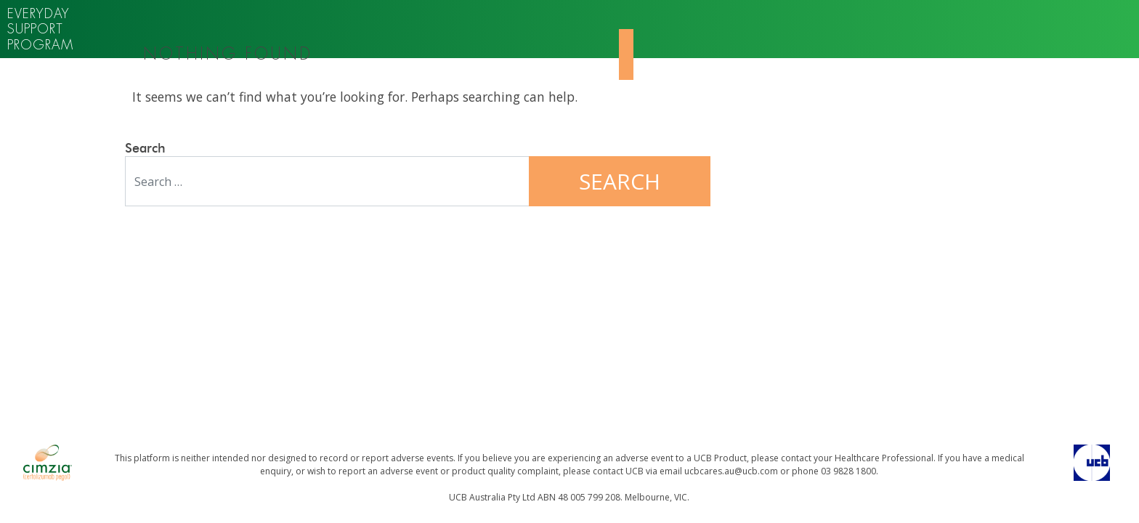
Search (145, 148)
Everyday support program (40, 29)
